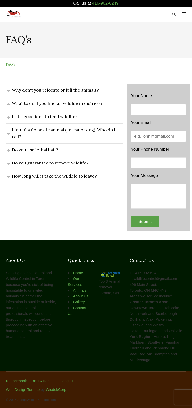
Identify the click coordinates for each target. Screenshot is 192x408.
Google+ (67, 381)
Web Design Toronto (23, 389)
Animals (79, 290)
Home (78, 273)
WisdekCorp (56, 389)
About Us (81, 296)
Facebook (18, 381)
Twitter (43, 381)
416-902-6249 (105, 3)
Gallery (79, 302)
